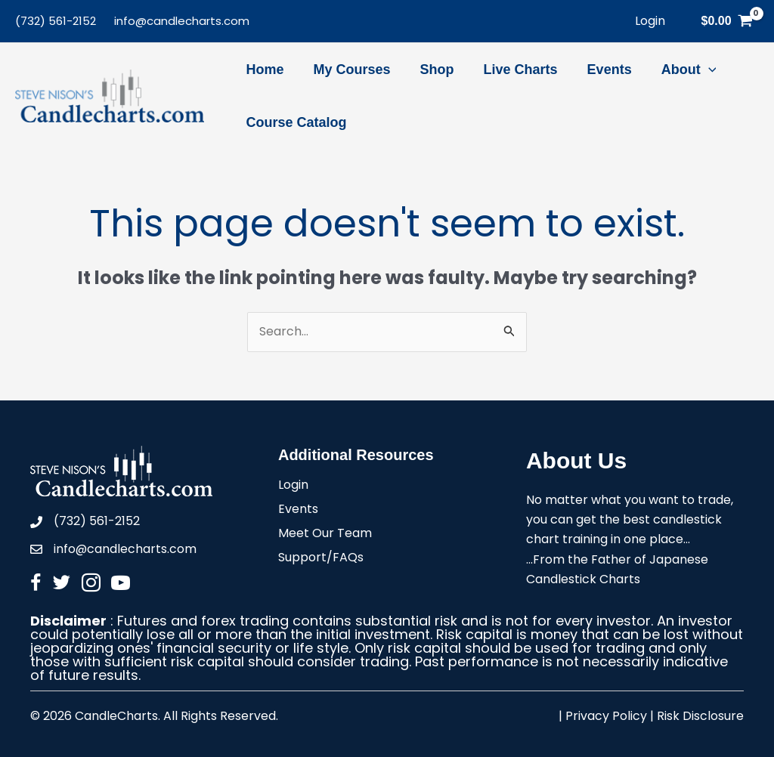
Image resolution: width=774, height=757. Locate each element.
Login (293, 486)
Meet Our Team (325, 534)
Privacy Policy (606, 716)
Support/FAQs (321, 559)
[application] (696, 69)
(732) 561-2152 (55, 21)
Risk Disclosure (700, 716)
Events (298, 510)
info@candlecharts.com (181, 21)
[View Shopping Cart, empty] (727, 21)
